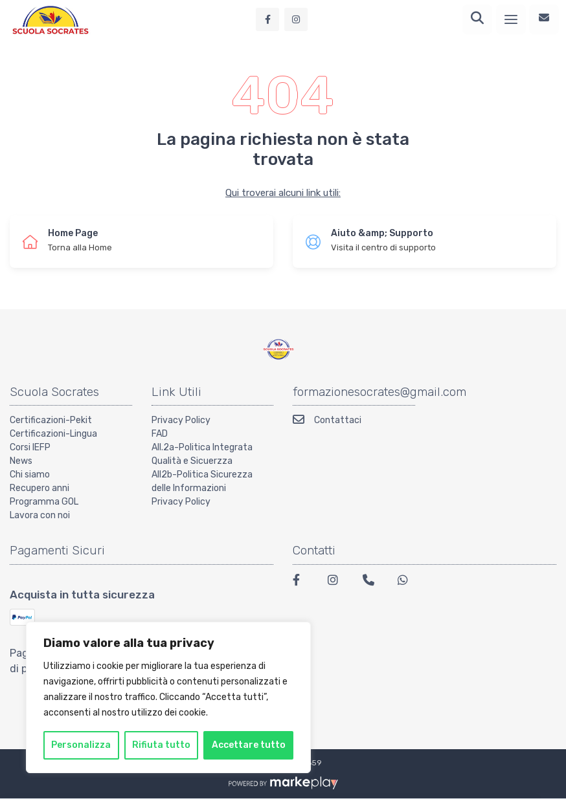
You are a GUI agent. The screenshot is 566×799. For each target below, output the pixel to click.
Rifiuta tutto (161, 744)
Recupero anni (39, 488)
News (21, 460)
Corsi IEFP (30, 447)
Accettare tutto (249, 744)
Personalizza (81, 744)
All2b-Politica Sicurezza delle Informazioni (202, 481)
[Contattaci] (544, 19)
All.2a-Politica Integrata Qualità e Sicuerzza (202, 454)
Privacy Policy (181, 420)
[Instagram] (337, 582)
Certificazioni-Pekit (51, 420)
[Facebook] (302, 582)
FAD (160, 433)
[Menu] (510, 19)
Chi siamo (30, 474)
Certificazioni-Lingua (53, 433)
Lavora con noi (40, 515)
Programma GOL (44, 501)
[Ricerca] (477, 19)
